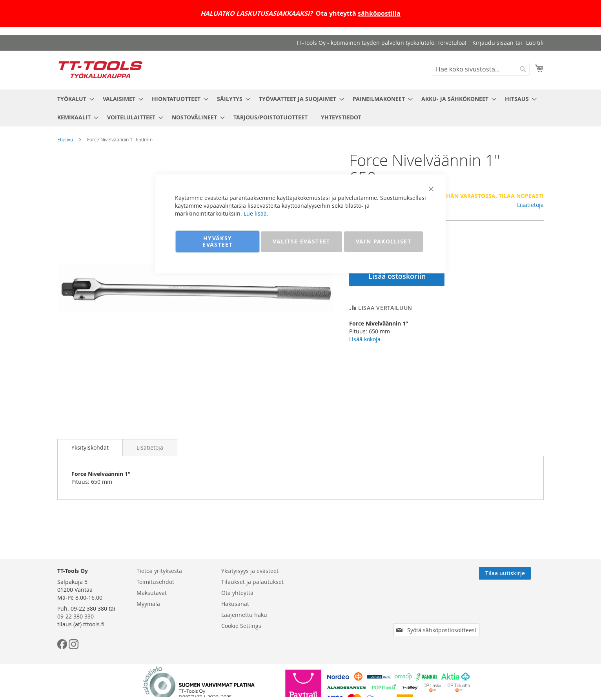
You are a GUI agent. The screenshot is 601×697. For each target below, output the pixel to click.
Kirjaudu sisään (493, 42)
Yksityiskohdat (90, 447)
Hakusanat (235, 603)
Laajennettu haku (244, 614)
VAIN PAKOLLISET (383, 241)
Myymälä (148, 603)
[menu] (300, 108)
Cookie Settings (241, 625)
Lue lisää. (256, 213)
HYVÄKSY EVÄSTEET (217, 241)
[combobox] (481, 69)
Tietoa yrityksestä (159, 570)
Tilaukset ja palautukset (252, 581)
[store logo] (100, 70)
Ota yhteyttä (237, 592)
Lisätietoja (530, 205)
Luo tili (535, 42)
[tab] (90, 447)
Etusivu (65, 139)
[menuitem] (73, 99)
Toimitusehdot (155, 581)
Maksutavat (152, 592)
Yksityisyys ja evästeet (250, 570)
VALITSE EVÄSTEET (301, 241)
